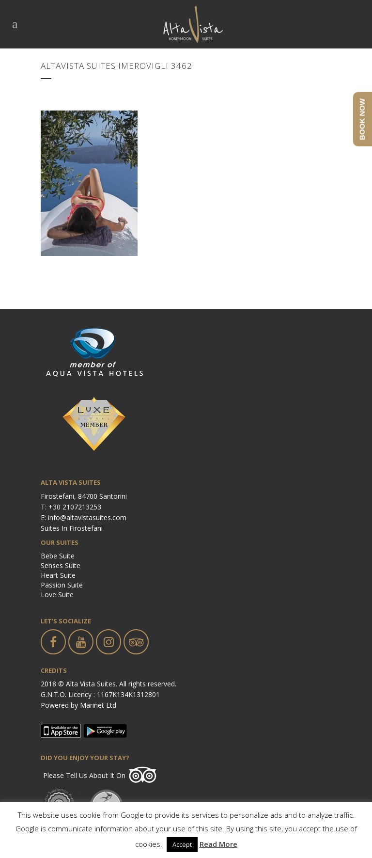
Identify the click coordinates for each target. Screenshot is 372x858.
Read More (218, 844)
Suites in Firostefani (72, 528)
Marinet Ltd (98, 705)
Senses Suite (60, 565)
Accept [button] (182, 844)
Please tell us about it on (84, 775)
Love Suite (57, 594)
